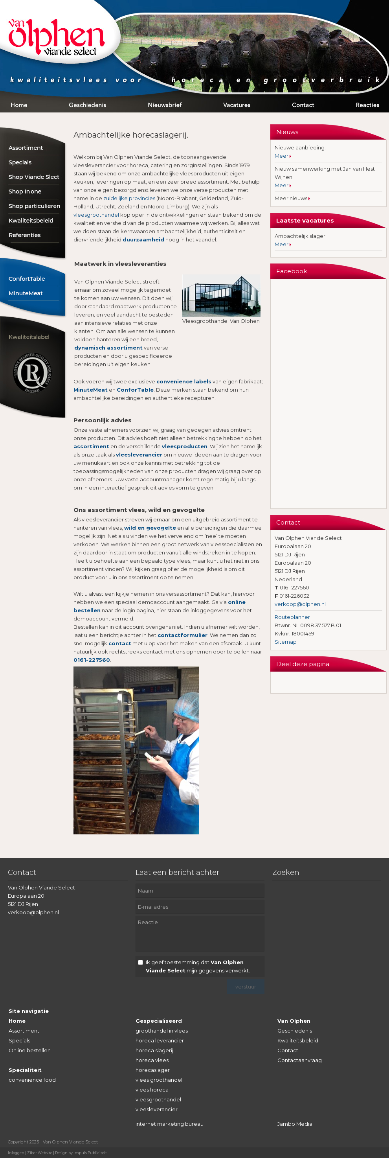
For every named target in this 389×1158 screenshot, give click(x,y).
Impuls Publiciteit (90, 1153)
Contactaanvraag (299, 1060)
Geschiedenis (294, 1030)
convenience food (32, 1080)
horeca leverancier (160, 1040)
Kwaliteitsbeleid (297, 1040)
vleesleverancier (157, 1109)
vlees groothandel (159, 1080)
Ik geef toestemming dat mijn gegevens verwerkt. (198, 966)
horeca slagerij (154, 1050)
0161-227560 (91, 660)
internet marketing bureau (170, 1124)
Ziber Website (39, 1153)
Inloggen (16, 1153)
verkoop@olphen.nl (300, 604)
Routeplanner (292, 617)
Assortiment (24, 1030)
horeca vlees (152, 1060)
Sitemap (286, 642)
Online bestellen (30, 1050)
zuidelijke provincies (129, 198)
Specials (19, 1040)
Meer (282, 156)
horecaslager (153, 1070)
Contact (287, 1050)
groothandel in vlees (162, 1030)
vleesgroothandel (96, 215)
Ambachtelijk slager (300, 236)
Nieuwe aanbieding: (300, 147)
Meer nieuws (291, 198)
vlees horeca (152, 1089)
